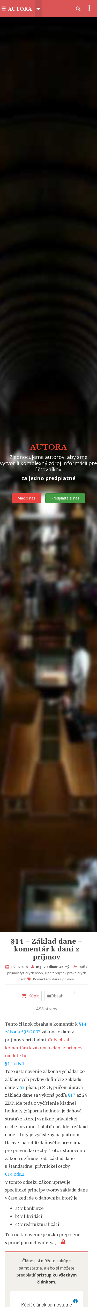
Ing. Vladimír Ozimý (52, 966)
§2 (22, 1087)
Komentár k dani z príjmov (53, 979)
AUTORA (20, 9)
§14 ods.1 (15, 1063)
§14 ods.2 (15, 1174)
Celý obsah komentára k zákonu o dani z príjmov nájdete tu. (44, 1047)
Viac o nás (26, 498)
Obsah (55, 996)
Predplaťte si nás (65, 498)
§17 (72, 1095)
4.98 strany (46, 1009)
